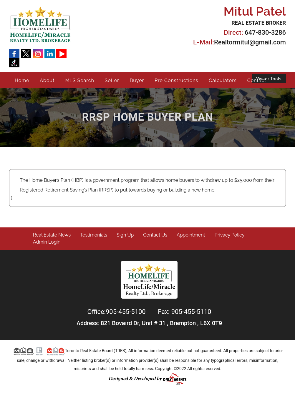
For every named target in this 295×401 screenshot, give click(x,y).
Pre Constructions (176, 80)
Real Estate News (52, 235)
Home (22, 80)
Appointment (191, 235)
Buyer (137, 80)
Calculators (222, 80)
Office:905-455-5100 (117, 311)
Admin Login (47, 242)
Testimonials (93, 235)
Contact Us (155, 235)
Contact (256, 80)
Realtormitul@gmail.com (250, 42)
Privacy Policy (230, 235)
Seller (112, 80)
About (47, 80)
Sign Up (125, 235)
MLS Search (79, 80)
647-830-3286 (265, 32)
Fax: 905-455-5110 (184, 311)
